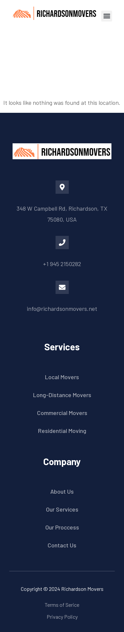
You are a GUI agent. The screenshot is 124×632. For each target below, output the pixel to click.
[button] (106, 16)
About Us (62, 491)
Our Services (62, 509)
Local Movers (62, 377)
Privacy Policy (62, 616)
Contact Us (62, 545)
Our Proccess (62, 527)
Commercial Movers (62, 412)
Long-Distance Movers (62, 394)
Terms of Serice (62, 604)
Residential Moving (62, 430)
